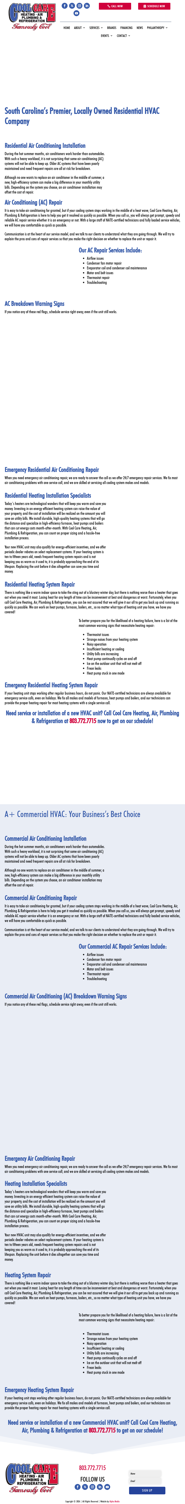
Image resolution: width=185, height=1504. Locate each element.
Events (105, 36)
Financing (126, 28)
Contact (122, 36)
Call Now (117, 6)
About (78, 28)
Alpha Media (114, 1501)
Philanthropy (155, 28)
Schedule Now (156, 6)
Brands (111, 28)
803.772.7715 (82, 721)
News (140, 28)
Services (94, 28)
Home (67, 28)
